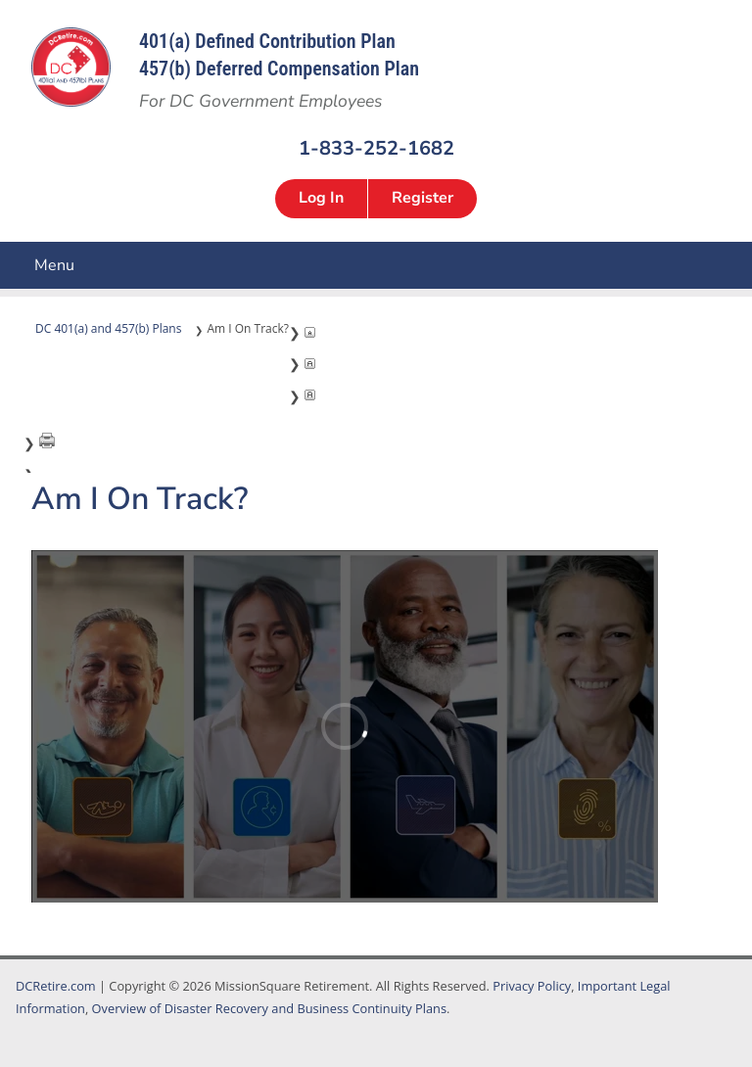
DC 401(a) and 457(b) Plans (108, 329)
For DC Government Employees (260, 101)
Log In (321, 198)
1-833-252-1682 (376, 147)
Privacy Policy (532, 986)
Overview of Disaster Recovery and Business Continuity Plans (269, 1008)
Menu (14, 265)
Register (422, 198)
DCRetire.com (56, 986)
